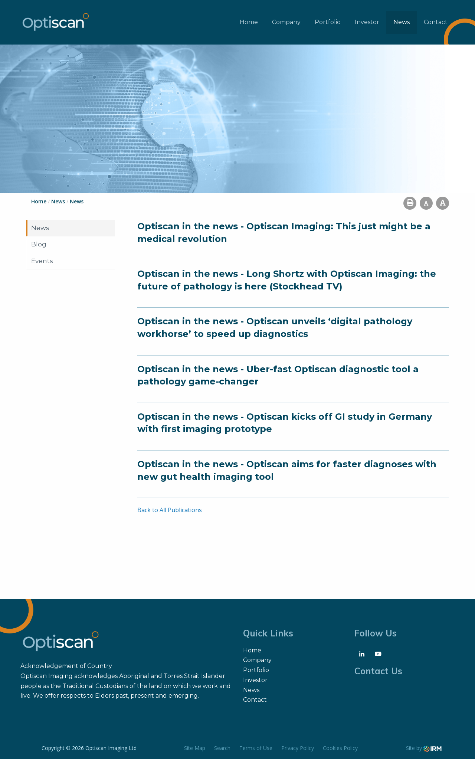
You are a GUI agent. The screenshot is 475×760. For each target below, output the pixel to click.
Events (42, 261)
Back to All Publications (169, 511)
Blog (38, 245)
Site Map (194, 748)
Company (286, 22)
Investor (367, 22)
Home (249, 22)
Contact (436, 22)
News (401, 22)
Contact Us (378, 671)
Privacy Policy (297, 748)
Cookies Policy (340, 748)
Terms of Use (255, 748)
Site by (424, 748)
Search (222, 748)
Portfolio (328, 22)
